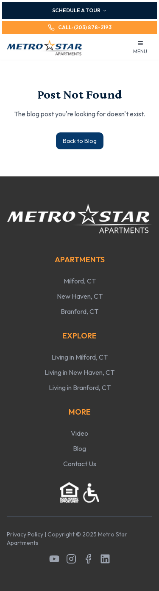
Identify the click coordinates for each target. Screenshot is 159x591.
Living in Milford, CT (79, 357)
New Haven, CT (80, 296)
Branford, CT (79, 311)
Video (79, 433)
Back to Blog (80, 141)
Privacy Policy (25, 534)
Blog (79, 448)
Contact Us (79, 463)
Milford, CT (80, 281)
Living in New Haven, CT (79, 372)
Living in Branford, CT (80, 387)
